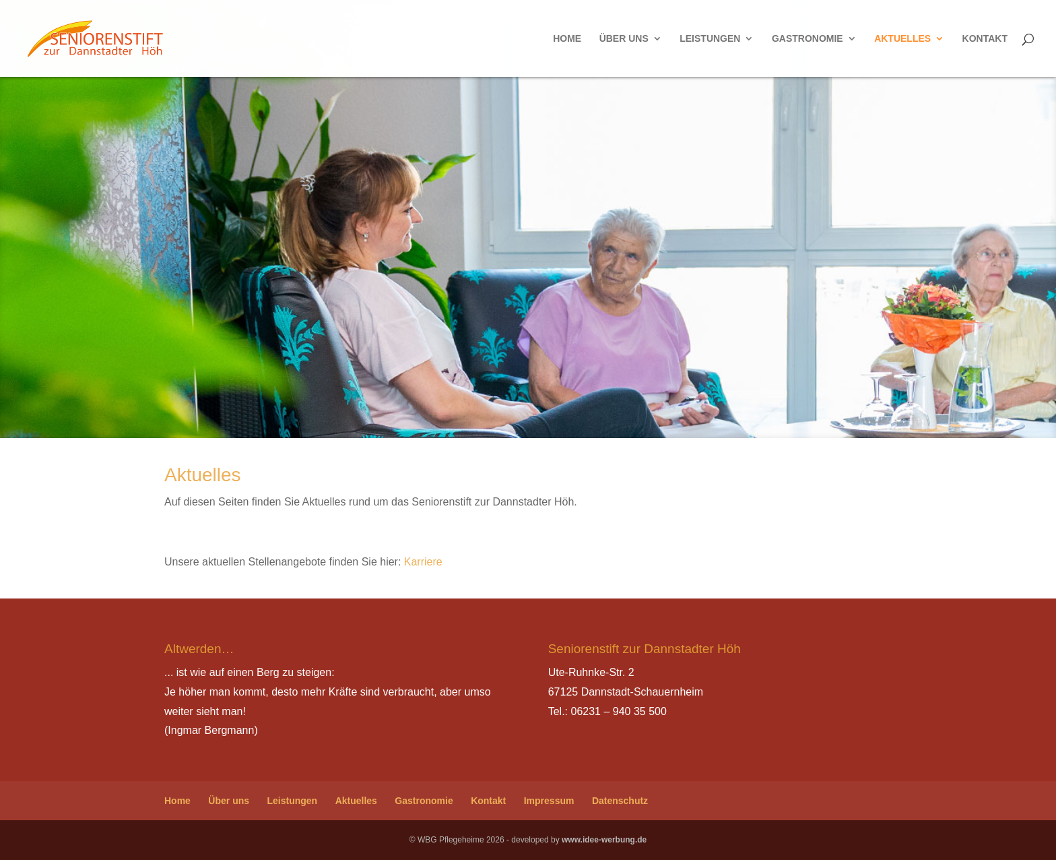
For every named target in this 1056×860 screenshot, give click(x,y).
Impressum (549, 800)
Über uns (624, 39)
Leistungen (710, 39)
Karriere (423, 561)
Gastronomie (807, 39)
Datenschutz (620, 800)
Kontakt (985, 39)
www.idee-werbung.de (604, 839)
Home (567, 39)
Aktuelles (902, 39)
